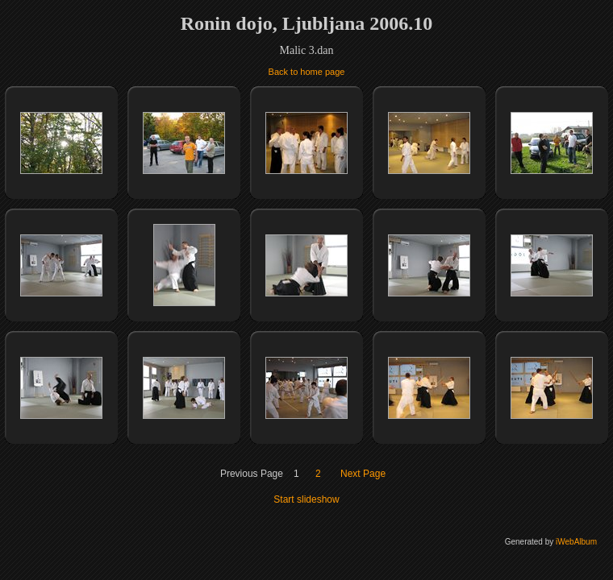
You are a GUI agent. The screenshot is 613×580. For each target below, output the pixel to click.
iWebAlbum (576, 541)
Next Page (363, 473)
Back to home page (307, 72)
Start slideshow (306, 499)
